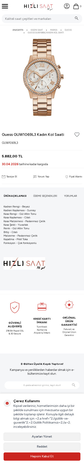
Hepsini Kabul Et (42, 456)
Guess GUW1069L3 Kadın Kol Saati (46, 32)
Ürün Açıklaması (15, 196)
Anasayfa (18, 30)
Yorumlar (70, 196)
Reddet (42, 446)
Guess (68, 30)
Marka (53, 30)
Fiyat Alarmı (73, 176)
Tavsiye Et (9, 176)
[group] (42, 77)
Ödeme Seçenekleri (45, 196)
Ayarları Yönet (42, 436)
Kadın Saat (37, 30)
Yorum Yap (41, 176)
